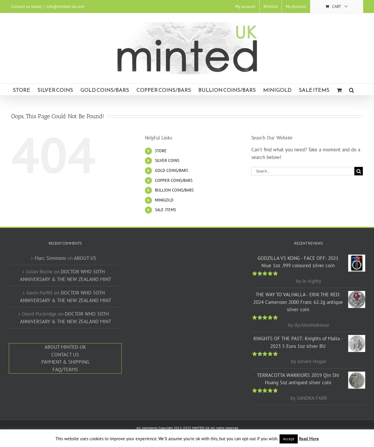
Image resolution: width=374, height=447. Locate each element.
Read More (309, 438)
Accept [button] (288, 438)
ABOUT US (85, 258)
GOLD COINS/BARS (171, 170)
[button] (351, 89)
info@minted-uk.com (65, 6)
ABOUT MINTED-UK (65, 347)
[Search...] (302, 171)
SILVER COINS (167, 160)
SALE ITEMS (165, 209)
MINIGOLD (164, 200)
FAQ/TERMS (65, 369)
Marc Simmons (50, 258)
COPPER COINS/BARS (173, 180)
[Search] (358, 171)
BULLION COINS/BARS (174, 190)
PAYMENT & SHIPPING (65, 362)
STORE (161, 150)
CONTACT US (65, 354)
